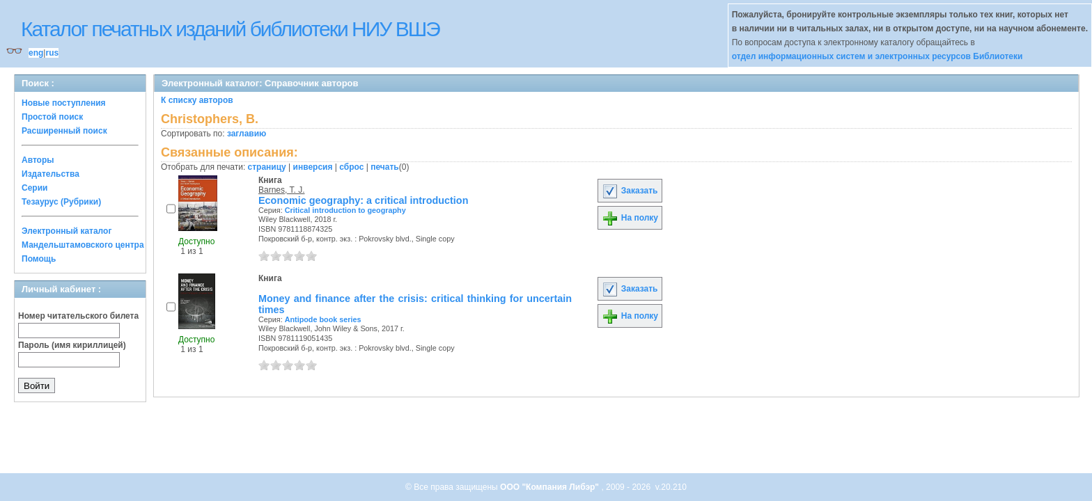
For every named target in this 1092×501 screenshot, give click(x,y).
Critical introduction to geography (345, 210)
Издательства (50, 174)
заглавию (246, 133)
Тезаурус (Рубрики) (61, 202)
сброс (351, 167)
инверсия (313, 167)
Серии (34, 188)
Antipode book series (323, 319)
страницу (267, 167)
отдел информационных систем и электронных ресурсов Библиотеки (877, 56)
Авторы (38, 160)
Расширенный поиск (64, 131)
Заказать (629, 191)
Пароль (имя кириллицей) (72, 345)
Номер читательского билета (78, 316)
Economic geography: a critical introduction (363, 200)
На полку (630, 218)
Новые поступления (64, 103)
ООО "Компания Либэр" (550, 487)
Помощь (39, 259)
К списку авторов (197, 100)
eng (36, 53)
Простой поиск (52, 117)
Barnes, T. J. (281, 190)
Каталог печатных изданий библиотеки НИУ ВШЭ (230, 28)
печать (384, 167)
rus (51, 53)
